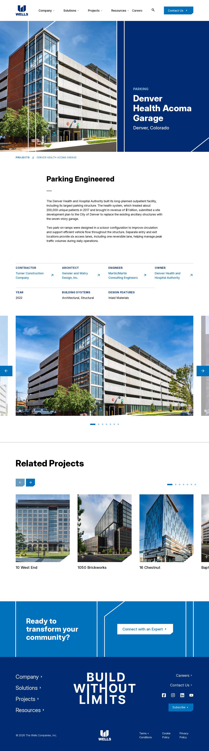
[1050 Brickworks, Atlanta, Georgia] (105, 532)
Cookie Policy (166, 735)
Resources (120, 11)
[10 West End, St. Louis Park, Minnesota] (43, 532)
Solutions (72, 11)
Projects (96, 11)
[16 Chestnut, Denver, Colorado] (166, 532)
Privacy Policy (183, 735)
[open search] (153, 10)
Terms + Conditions (145, 735)
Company (47, 11)
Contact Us (178, 10)
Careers (137, 10)
